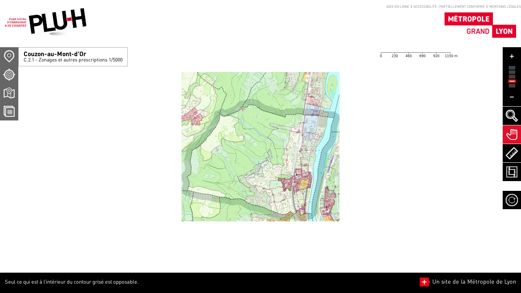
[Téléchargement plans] (9, 93)
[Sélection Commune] (9, 56)
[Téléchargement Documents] (9, 111)
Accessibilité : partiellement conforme (449, 6)
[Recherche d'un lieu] (9, 75)
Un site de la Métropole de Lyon (468, 281)
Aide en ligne (397, 6)
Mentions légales (505, 6)
